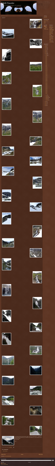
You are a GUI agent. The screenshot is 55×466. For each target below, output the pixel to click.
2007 (45, 45)
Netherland (50, 36)
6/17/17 (46, 76)
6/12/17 (46, 70)
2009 (45, 46)
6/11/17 (46, 69)
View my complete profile (4, 464)
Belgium (50, 26)
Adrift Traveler (7, 3)
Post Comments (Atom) (8, 456)
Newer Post (3, 454)
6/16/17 (46, 75)
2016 (45, 51)
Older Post (41, 454)
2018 (45, 101)
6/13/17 (46, 71)
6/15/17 (46, 74)
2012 (45, 49)
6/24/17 (46, 85)
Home (22, 454)
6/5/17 (46, 61)
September (47, 97)
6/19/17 (46, 79)
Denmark (50, 31)
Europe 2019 (51, 33)
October (47, 98)
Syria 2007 (45, 17)
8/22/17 (46, 83)
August (47, 96)
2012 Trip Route (46, 20)
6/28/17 (46, 90)
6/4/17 (46, 60)
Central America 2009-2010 (51, 30)
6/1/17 (46, 56)
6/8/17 (46, 65)
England (50, 32)
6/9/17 (46, 66)
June (46, 55)
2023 (45, 105)
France (50, 35)
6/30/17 (46, 93)
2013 (45, 50)
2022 (45, 104)
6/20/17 (46, 80)
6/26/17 (46, 88)
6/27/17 (46, 89)
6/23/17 (46, 84)
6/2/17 (46, 57)
